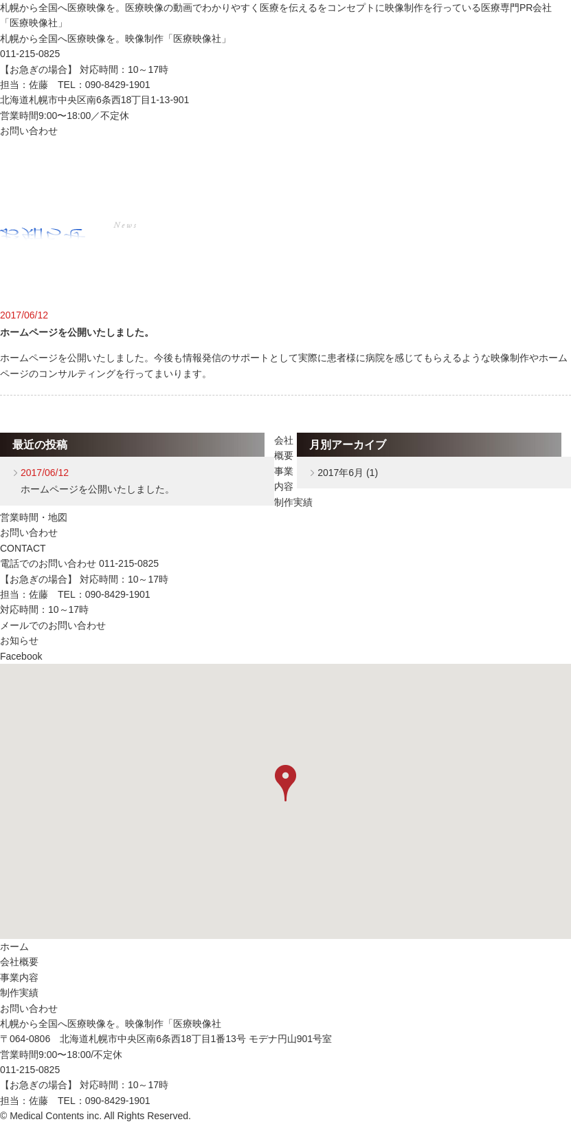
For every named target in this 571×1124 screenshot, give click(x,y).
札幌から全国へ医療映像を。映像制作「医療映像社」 (115, 38)
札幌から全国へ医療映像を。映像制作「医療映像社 (110, 1023)
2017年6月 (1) (347, 472)
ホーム (17, 161)
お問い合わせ (29, 130)
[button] (285, 783)
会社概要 (137, 161)
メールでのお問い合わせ (53, 625)
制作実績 (366, 161)
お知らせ (19, 640)
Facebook (21, 656)
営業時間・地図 (33, 517)
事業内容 (251, 161)
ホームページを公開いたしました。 (77, 332)
